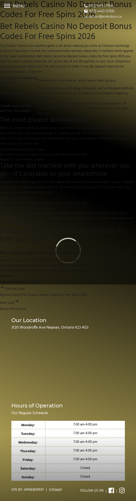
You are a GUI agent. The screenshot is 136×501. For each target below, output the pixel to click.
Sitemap (55, 490)
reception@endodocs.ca (103, 16)
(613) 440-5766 (99, 11)
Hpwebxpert (34, 490)
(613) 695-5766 (98, 6)
